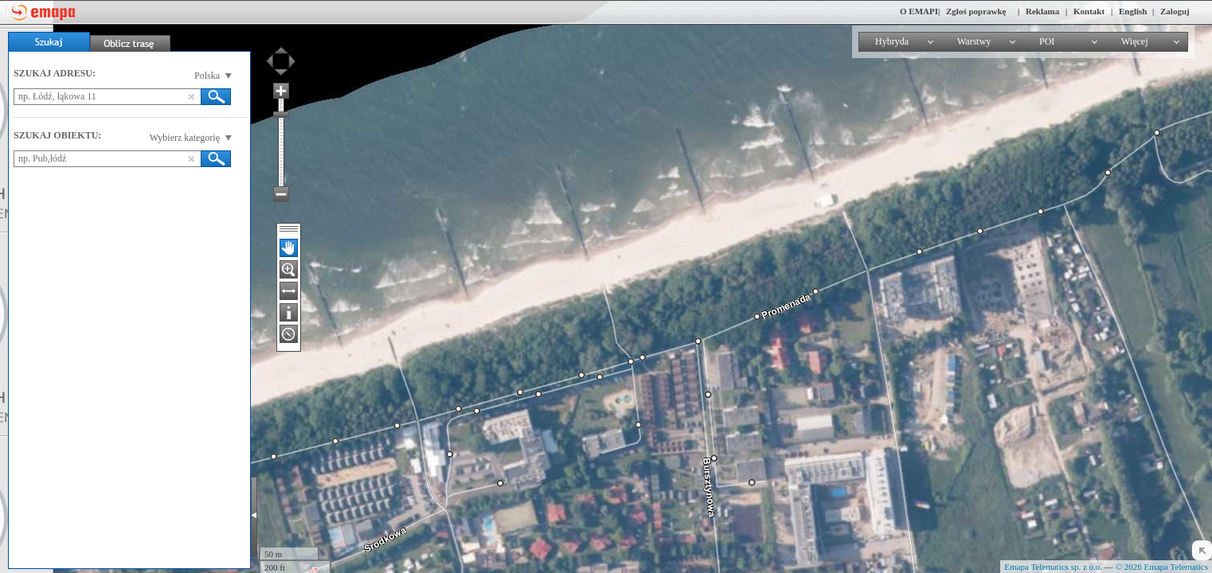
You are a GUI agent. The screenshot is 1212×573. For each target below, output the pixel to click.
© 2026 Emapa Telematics (1162, 566)
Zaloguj (1175, 11)
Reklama (1042, 11)
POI (1046, 41)
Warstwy (974, 41)
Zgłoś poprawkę (976, 11)
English (1133, 11)
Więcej (1134, 41)
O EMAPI (919, 11)
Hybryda (892, 41)
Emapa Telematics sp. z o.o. (1053, 566)
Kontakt (1088, 11)
